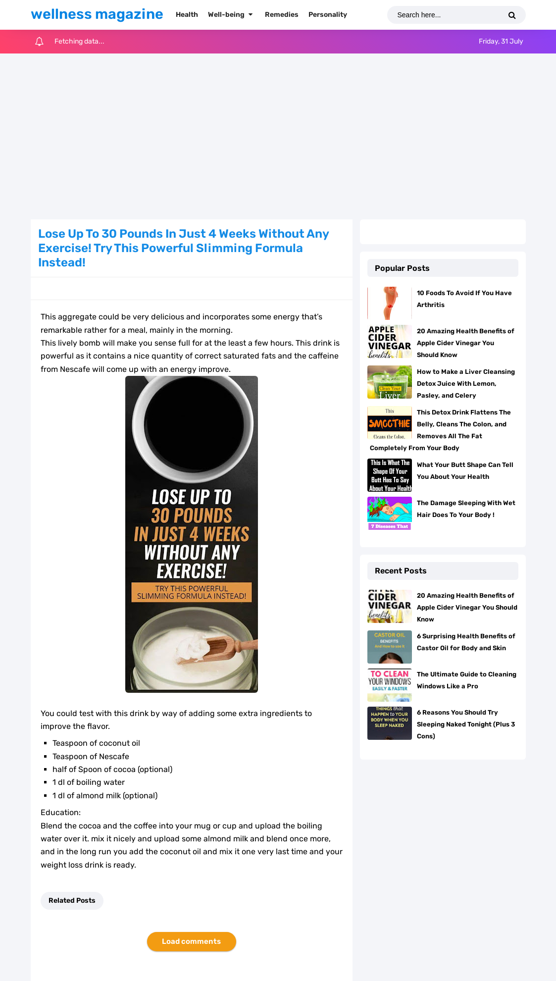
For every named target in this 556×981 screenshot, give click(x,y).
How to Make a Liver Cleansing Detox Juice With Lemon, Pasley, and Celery (466, 383)
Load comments (191, 941)
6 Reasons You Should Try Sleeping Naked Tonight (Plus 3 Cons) (466, 724)
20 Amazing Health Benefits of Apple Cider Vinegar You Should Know (465, 343)
